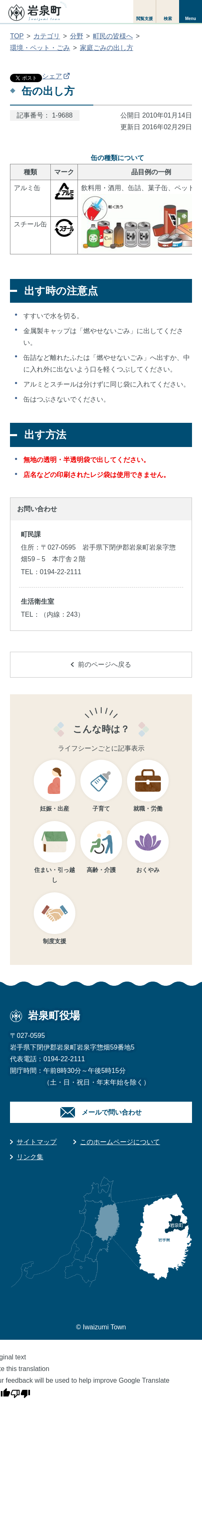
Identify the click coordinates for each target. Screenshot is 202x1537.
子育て (101, 808)
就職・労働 (147, 808)
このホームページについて (120, 1141)
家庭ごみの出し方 (106, 47)
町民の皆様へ (113, 36)
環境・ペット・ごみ (40, 47)
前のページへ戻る (101, 664)
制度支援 (54, 941)
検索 (168, 18)
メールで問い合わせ (112, 1112)
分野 (76, 36)
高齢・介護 (101, 869)
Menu (190, 18)
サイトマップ (37, 1141)
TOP (17, 36)
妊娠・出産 (54, 808)
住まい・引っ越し (54, 875)
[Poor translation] (20, 1392)
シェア (56, 76)
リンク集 (30, 1156)
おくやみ (148, 869)
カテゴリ (46, 36)
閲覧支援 (144, 18)
